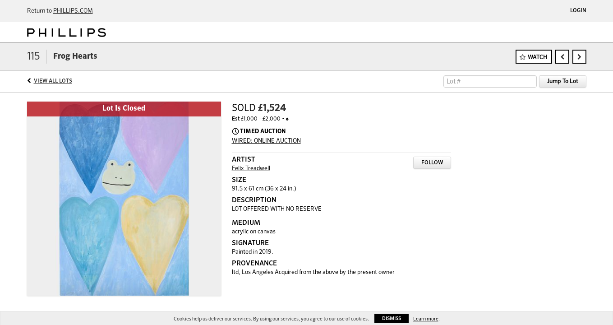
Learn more (425, 318)
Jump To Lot (562, 81)
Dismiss (391, 318)
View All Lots (53, 81)
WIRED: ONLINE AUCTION (266, 141)
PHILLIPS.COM (73, 11)
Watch (537, 57)
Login (578, 11)
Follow (432, 163)
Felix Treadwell (251, 169)
